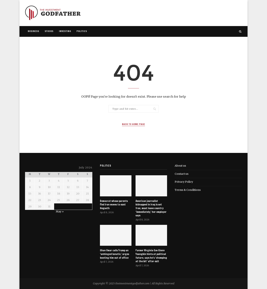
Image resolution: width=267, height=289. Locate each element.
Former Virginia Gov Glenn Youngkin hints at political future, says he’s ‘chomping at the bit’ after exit (151, 256)
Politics (82, 31)
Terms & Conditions (188, 190)
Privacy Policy (184, 181)
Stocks (49, 31)
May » (60, 211)
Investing (65, 31)
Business (33, 31)
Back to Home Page (133, 124)
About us (180, 165)
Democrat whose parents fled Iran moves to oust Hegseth (114, 204)
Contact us (181, 173)
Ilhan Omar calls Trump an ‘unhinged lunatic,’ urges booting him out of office (114, 254)
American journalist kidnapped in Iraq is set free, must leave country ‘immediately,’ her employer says (151, 208)
